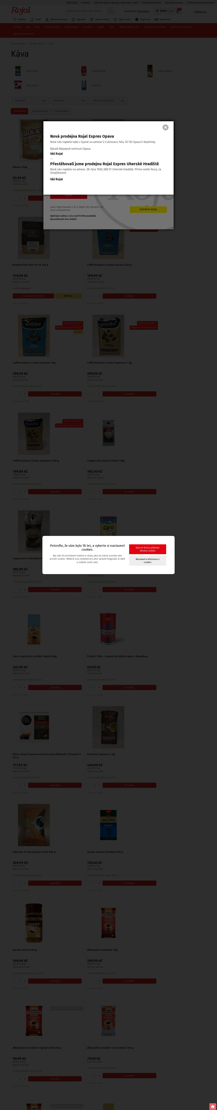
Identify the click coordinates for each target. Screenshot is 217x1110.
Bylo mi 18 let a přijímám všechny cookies (147, 549)
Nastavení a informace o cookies (148, 560)
